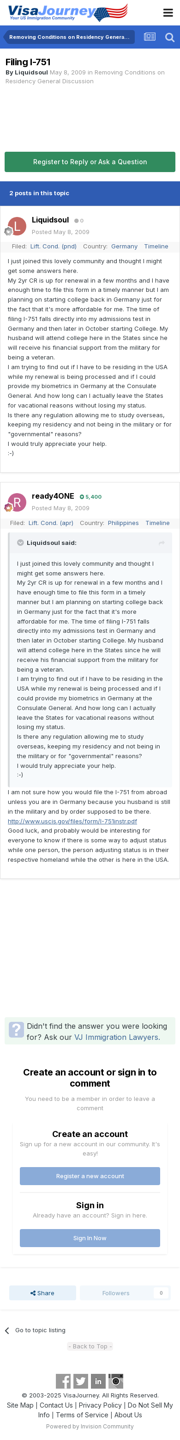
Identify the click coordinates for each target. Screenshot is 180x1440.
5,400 (91, 497)
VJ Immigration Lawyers (116, 1037)
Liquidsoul (31, 72)
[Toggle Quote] (21, 542)
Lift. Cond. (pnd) (53, 246)
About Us (128, 1415)
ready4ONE (53, 496)
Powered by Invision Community (90, 1426)
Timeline (156, 246)
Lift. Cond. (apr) (51, 522)
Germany (124, 246)
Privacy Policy (100, 1405)
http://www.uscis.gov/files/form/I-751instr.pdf (72, 821)
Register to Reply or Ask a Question (90, 162)
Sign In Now (90, 1238)
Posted (61, 231)
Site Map (20, 1405)
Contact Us (56, 1405)
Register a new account (90, 1176)
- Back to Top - (90, 1346)
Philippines (123, 522)
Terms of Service (82, 1415)
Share (42, 1293)
